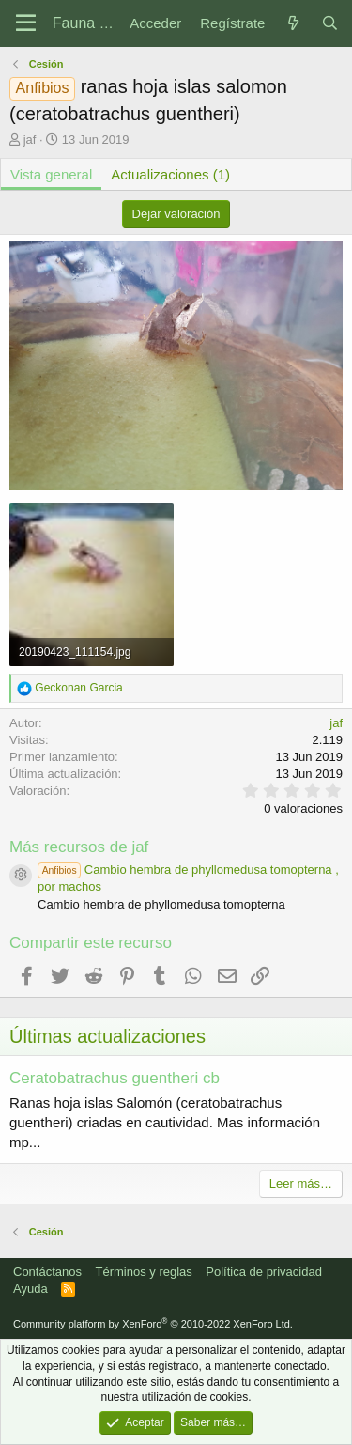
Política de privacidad (264, 1272)
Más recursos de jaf (78, 847)
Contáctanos (47, 1272)
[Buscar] (330, 23)
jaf (30, 139)
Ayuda (30, 1289)
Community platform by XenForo (153, 1323)
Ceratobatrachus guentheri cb (114, 1078)
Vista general (51, 174)
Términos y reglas (144, 1272)
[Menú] (26, 23)
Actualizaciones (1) (170, 174)
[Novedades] (292, 23)
